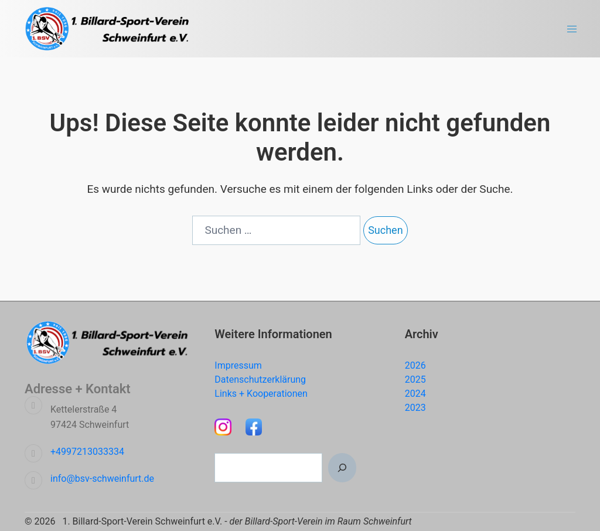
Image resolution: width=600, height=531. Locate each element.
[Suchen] (342, 467)
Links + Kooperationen (261, 393)
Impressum (238, 365)
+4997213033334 (87, 451)
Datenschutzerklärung (260, 379)
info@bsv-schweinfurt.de (102, 478)
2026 (415, 365)
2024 (415, 393)
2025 (415, 379)
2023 (415, 407)
